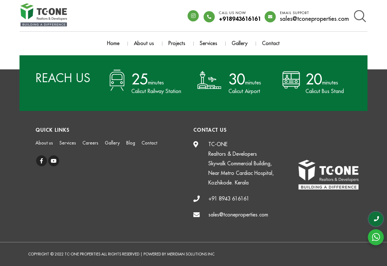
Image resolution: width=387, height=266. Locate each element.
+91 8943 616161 (228, 198)
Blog (130, 143)
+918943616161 (240, 16)
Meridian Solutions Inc (190, 254)
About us (144, 43)
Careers (90, 143)
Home (113, 43)
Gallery (240, 43)
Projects (176, 43)
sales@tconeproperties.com (314, 16)
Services (208, 43)
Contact (271, 43)
